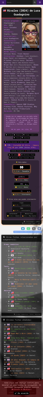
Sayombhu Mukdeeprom (9, 48)
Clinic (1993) (18, 342)
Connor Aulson (23, 80)
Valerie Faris (24, 275)
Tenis (17, 138)
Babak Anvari (19, 327)
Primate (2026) (18, 364)
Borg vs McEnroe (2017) (26, 279)
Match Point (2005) (24, 268)
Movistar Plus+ (28, 155)
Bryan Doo (8, 65)
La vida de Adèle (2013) (26, 246)
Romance (17, 135)
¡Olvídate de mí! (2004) (26, 251)
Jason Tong (9, 98)
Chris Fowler (10, 73)
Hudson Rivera (17, 100)
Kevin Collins (24, 91)
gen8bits (21, 177)
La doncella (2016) (24, 255)
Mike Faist (9, 58)
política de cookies (21, 389)
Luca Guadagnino (11, 38)
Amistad (25, 138)
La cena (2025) (18, 373)
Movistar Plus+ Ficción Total (21, 157)
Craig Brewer (23, 340)
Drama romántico (30, 135)
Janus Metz (13, 282)
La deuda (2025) (19, 355)
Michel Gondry (17, 253)
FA (21, 191)
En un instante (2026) (21, 347)
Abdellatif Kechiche (20, 249)
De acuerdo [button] (22, 393)
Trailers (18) (30, 49)
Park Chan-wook (14, 257)
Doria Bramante (18, 82)
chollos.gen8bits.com (32, 150)
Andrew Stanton (11, 349)
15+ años (12, 155)
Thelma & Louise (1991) (26, 301)
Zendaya (20, 56)
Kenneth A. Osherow (26, 89)
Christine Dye (30, 84)
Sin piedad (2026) (19, 351)
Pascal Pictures (25, 106)
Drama (9, 135)
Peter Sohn (22, 299)
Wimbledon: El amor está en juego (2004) (22, 285)
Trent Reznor (23, 54)
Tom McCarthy (14, 295)
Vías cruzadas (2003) (25, 293)
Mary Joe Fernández (26, 76)
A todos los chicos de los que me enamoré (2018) (23, 261)
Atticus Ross (10, 54)
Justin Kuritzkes (12, 43)
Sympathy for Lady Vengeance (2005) (19, 307)
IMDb (21, 184)
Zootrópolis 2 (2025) (21, 369)
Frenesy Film (10, 106)
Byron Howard (15, 371)
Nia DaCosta (29, 362)
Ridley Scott (14, 304)
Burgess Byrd (33, 93)
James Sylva (30, 87)
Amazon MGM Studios (25, 104)
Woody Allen (13, 271)
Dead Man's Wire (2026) (22, 333)
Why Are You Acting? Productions (20, 107)
